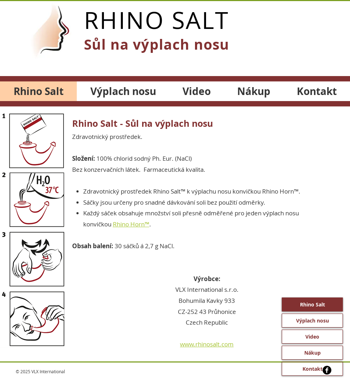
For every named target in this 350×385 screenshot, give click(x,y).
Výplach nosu (312, 320)
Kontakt (312, 368)
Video (312, 336)
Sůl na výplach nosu (156, 44)
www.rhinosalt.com (207, 344)
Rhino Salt (312, 304)
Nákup (312, 352)
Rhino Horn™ (131, 224)
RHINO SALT (156, 20)
